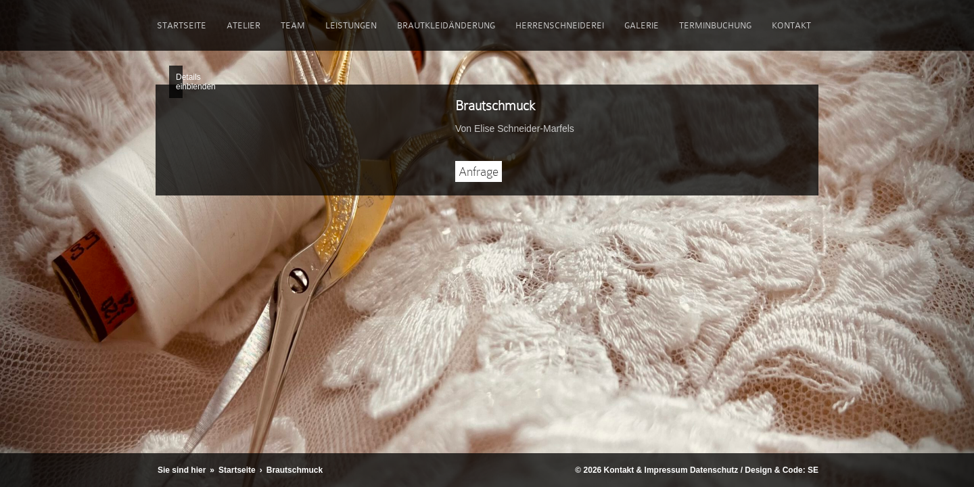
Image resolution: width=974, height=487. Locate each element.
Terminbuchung (715, 25)
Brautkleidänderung (446, 25)
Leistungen (351, 25)
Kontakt (791, 25)
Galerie (641, 25)
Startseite (181, 25)
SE (813, 470)
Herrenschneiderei (559, 25)
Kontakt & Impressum (646, 470)
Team (293, 25)
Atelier (243, 25)
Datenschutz (714, 470)
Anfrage (478, 171)
